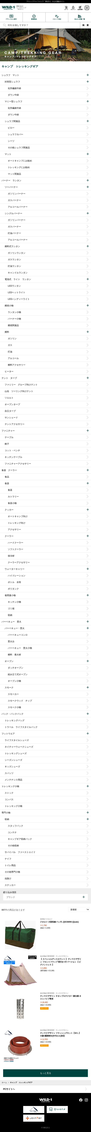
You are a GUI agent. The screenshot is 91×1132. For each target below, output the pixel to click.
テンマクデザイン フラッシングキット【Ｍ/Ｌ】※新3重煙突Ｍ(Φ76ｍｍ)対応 (60, 1034)
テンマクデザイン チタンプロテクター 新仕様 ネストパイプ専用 (60, 997)
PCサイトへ (9, 1089)
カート (66, 9)
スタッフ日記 (57, 19)
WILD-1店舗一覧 (79, 19)
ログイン (73, 9)
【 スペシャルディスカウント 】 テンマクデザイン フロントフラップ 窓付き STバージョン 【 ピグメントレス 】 (60, 962)
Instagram (86, 1100)
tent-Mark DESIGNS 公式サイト (33, 1109)
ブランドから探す (11, 19)
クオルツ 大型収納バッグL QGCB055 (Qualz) (59, 922)
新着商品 (34, 19)
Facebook (80, 1100)
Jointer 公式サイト (33, 1118)
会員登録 (80, 9)
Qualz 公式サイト (57, 1109)
